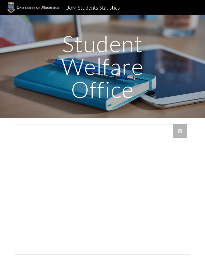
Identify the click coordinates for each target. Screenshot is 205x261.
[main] (102, 66)
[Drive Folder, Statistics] (102, 189)
